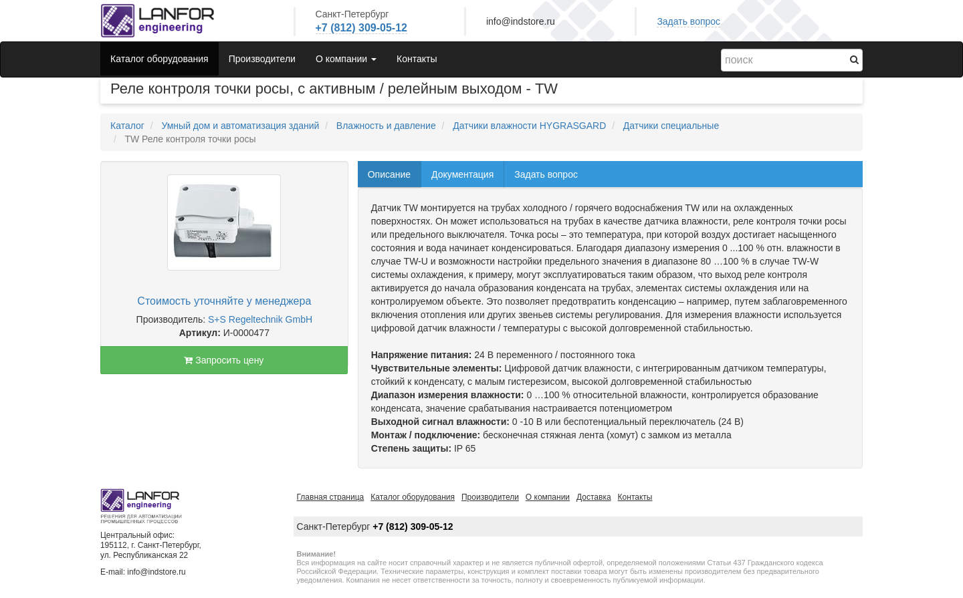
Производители (262, 58)
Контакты (417, 58)
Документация (462, 174)
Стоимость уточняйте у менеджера (224, 301)
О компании (548, 497)
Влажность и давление (386, 125)
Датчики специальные (671, 125)
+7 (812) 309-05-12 (361, 27)
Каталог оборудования (159, 58)
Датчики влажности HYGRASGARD (529, 125)
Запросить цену (223, 360)
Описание (389, 174)
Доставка (593, 497)
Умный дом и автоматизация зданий (240, 125)
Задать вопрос (688, 21)
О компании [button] (346, 58)
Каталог (127, 125)
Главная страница (330, 497)
